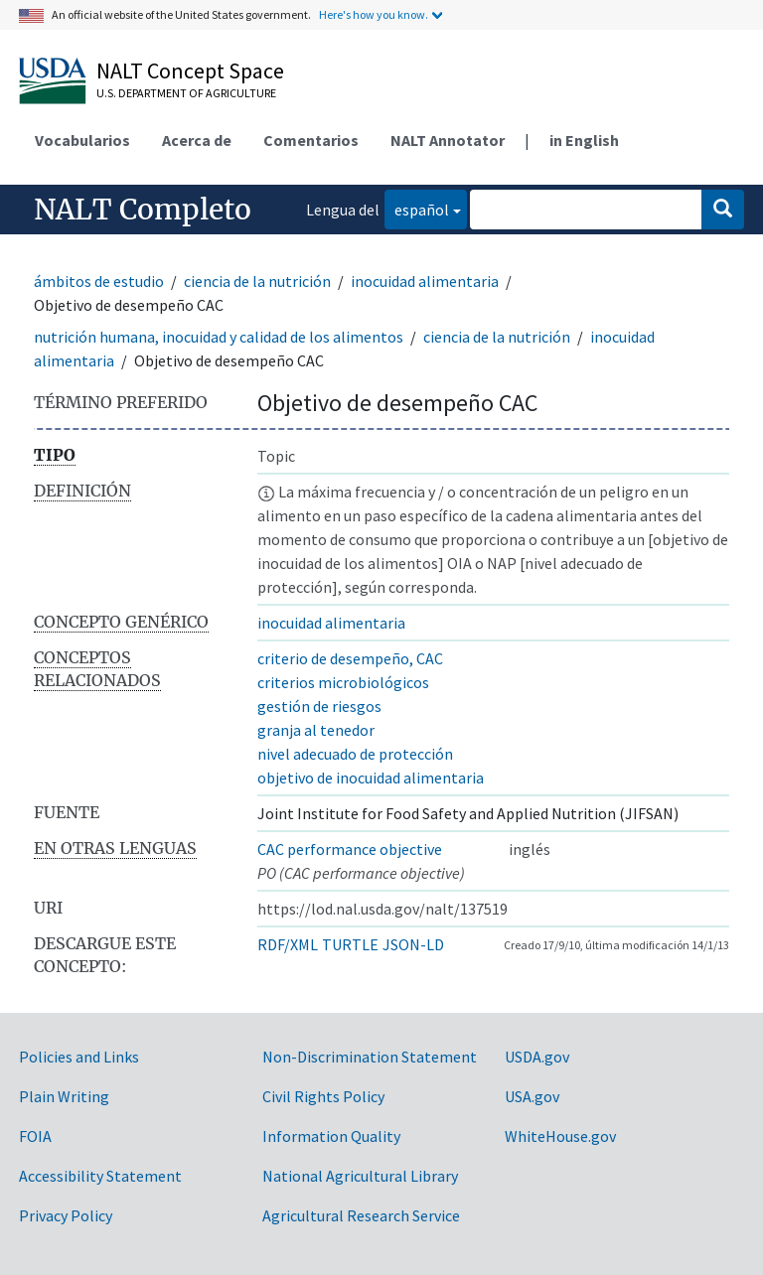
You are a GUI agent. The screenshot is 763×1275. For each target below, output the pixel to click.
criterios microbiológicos (343, 682)
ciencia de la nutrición (257, 281)
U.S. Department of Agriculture (186, 92)
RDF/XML (287, 944)
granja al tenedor (316, 730)
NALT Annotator (447, 140)
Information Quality (331, 1136)
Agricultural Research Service (361, 1215)
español (416, 208)
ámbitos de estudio (99, 281)
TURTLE (350, 944)
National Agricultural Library (360, 1176)
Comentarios (311, 140)
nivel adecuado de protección (355, 754)
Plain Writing (64, 1096)
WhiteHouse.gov (560, 1136)
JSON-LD (413, 944)
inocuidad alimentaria (425, 281)
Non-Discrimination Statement (369, 1056)
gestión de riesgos (319, 706)
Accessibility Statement (100, 1176)
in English (584, 140)
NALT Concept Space (190, 70)
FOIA (35, 1136)
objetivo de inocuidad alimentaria (370, 777)
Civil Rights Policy (323, 1096)
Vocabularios (82, 140)
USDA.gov (537, 1056)
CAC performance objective (349, 849)
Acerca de (196, 140)
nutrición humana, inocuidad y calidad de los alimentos (218, 337)
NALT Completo (142, 209)
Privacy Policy (65, 1215)
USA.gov (532, 1096)
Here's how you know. (373, 14)
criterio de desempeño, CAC (350, 658)
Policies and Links (79, 1056)
